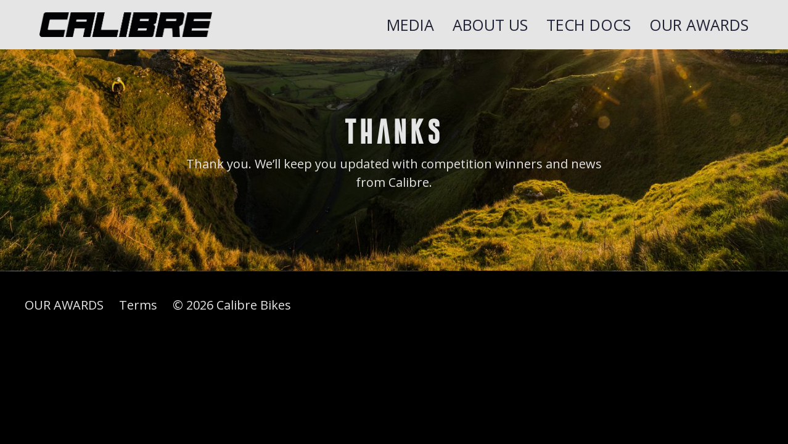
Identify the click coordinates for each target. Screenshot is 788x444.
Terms (138, 305)
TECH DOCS (588, 24)
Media (410, 24)
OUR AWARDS (699, 24)
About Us (490, 24)
